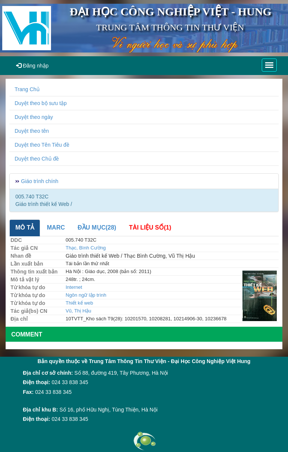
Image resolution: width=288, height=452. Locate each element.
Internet (74, 287)
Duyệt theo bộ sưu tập (41, 103)
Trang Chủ (27, 89)
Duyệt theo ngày (34, 117)
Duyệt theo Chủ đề (37, 159)
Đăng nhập (32, 66)
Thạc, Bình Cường (86, 248)
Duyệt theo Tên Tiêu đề (42, 145)
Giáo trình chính (39, 181)
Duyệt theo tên (32, 131)
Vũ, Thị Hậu (78, 311)
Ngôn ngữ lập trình (86, 295)
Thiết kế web (79, 303)
